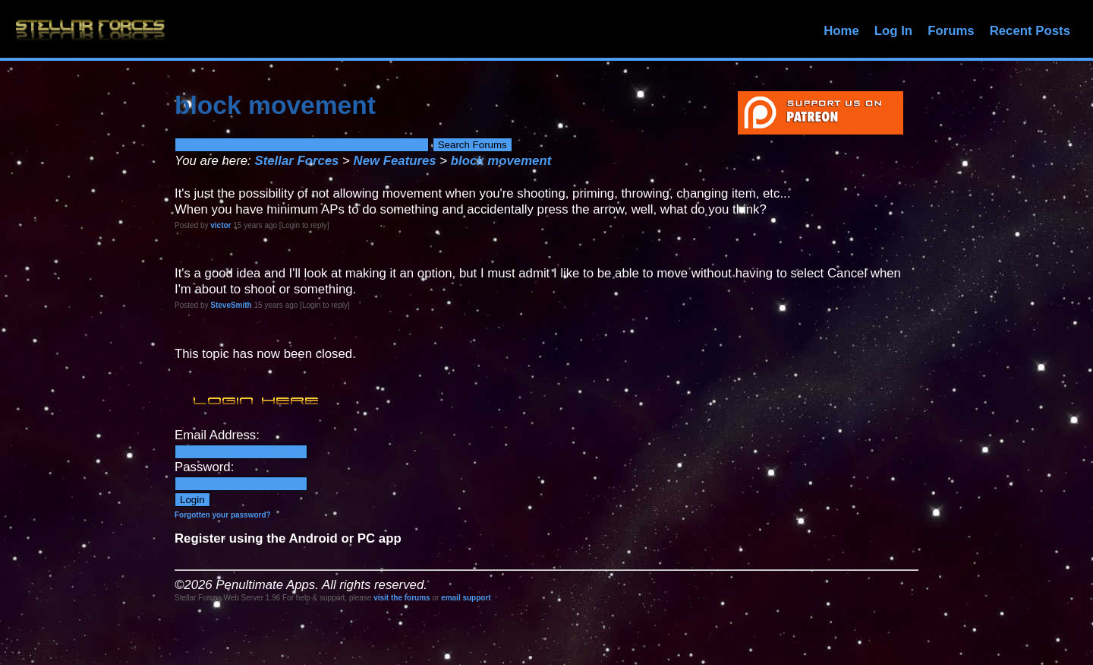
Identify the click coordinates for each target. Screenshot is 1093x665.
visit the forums (401, 598)
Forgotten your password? (223, 515)
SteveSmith (230, 305)
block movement (501, 161)
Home (841, 31)
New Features (395, 161)
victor (220, 225)
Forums (951, 31)
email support (466, 598)
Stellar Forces (296, 161)
